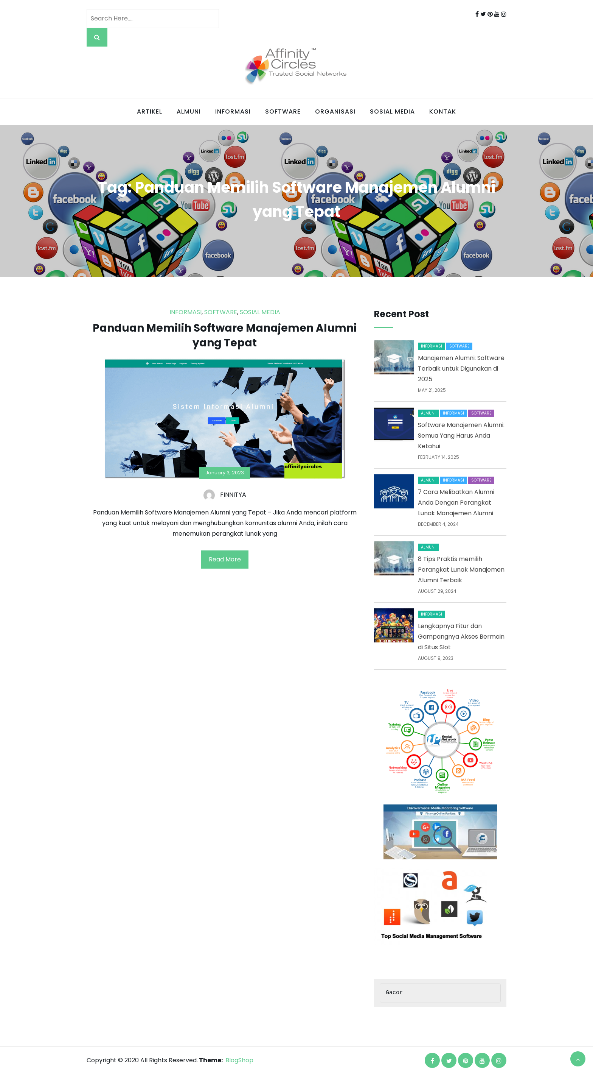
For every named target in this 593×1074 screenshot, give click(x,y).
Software (283, 111)
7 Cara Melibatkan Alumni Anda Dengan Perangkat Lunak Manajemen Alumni (456, 503)
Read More (225, 559)
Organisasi (335, 111)
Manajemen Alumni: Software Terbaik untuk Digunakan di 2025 (461, 368)
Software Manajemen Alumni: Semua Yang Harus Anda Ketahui (461, 435)
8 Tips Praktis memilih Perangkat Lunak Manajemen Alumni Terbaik (461, 570)
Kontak (442, 111)
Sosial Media (392, 111)
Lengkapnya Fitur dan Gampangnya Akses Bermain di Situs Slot (461, 637)
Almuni (189, 111)
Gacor (394, 993)
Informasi (233, 111)
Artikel (149, 111)
